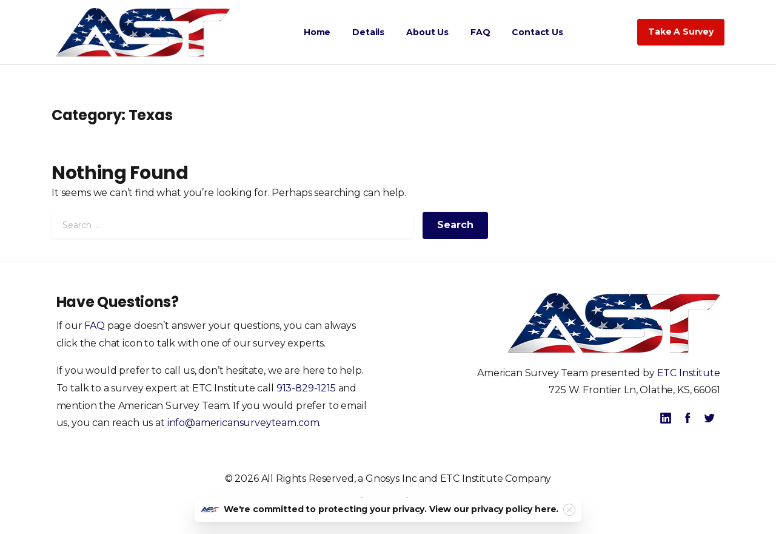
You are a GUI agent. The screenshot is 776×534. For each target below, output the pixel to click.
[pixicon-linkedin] (666, 418)
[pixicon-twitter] (709, 418)
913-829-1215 (306, 388)
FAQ (94, 325)
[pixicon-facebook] (687, 418)
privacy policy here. (514, 509)
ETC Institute (688, 373)
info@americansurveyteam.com (243, 422)
